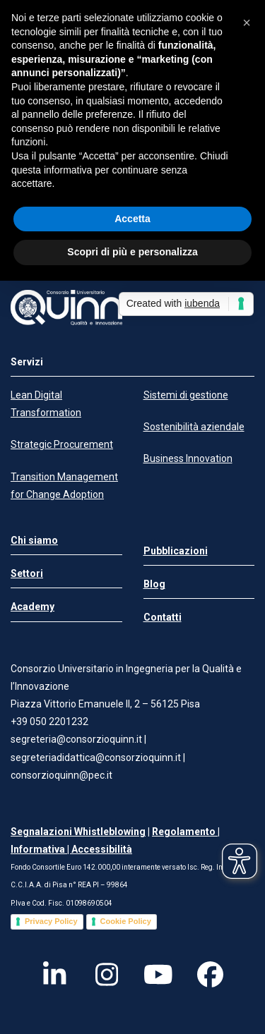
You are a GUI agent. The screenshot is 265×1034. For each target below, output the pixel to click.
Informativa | (41, 849)
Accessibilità (101, 849)
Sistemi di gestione (185, 395)
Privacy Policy (51, 921)
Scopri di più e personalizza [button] (132, 251)
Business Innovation (187, 458)
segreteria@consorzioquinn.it (76, 739)
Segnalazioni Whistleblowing (78, 831)
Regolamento (185, 831)
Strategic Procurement (62, 444)
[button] (246, 22)
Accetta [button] (132, 218)
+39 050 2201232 (49, 721)
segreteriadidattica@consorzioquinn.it (97, 757)
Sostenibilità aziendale (194, 426)
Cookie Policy (125, 921)
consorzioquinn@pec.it (61, 775)
